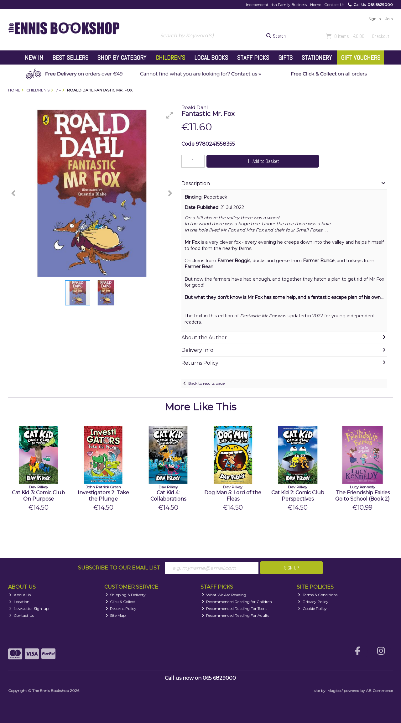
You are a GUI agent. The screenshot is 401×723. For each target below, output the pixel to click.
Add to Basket (263, 161)
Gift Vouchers (360, 58)
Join (389, 18)
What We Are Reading (224, 594)
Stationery (317, 58)
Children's (170, 58)
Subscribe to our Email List (119, 568)
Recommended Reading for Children (237, 601)
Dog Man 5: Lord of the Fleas (232, 496)
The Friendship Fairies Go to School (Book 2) (362, 496)
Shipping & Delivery (126, 594)
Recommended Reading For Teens (235, 608)
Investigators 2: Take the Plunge (103, 496)
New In (34, 58)
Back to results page (206, 383)
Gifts (285, 58)
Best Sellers (70, 58)
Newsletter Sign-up (29, 608)
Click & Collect (121, 601)
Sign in (374, 18)
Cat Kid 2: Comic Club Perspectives (297, 496)
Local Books (211, 58)
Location (19, 601)
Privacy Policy (313, 601)
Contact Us (334, 4)
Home (315, 4)
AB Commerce (379, 690)
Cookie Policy (312, 608)
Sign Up (291, 567)
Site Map (116, 615)
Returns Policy (121, 608)
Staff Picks (253, 58)
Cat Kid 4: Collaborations (168, 496)
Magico (334, 690)
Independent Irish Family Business (276, 4)
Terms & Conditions (317, 594)
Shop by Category (121, 58)
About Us (20, 594)
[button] (170, 115)
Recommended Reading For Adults (235, 615)
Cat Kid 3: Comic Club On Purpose (38, 496)
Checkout (380, 36)
